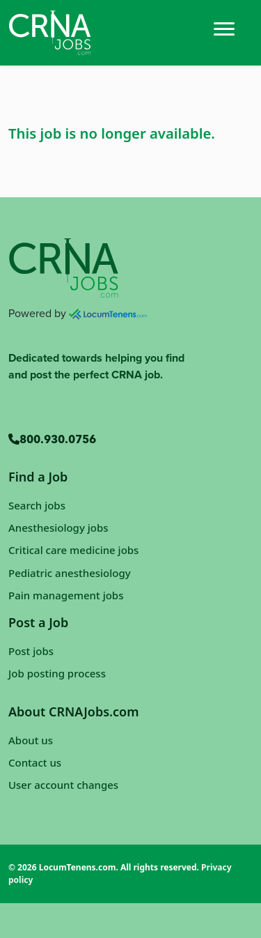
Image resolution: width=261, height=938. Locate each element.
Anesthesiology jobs (58, 528)
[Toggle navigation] (224, 28)
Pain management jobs (65, 595)
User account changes (63, 785)
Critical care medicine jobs (73, 550)
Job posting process (57, 673)
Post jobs (31, 651)
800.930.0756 (52, 440)
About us (30, 740)
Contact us (34, 762)
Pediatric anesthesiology (69, 573)
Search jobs (36, 505)
